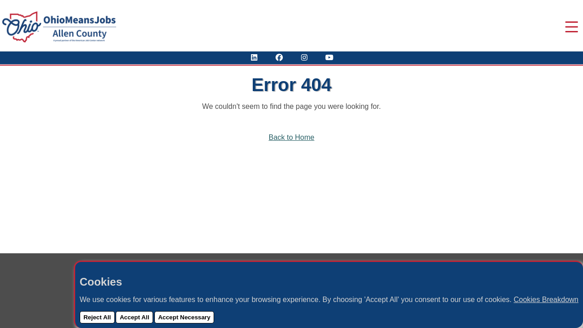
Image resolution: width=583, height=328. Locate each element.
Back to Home (291, 137)
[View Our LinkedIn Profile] (254, 57)
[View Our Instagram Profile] (304, 57)
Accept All (134, 317)
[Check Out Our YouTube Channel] (329, 57)
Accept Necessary (184, 317)
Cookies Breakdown (546, 299)
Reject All (97, 317)
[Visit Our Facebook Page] (279, 57)
